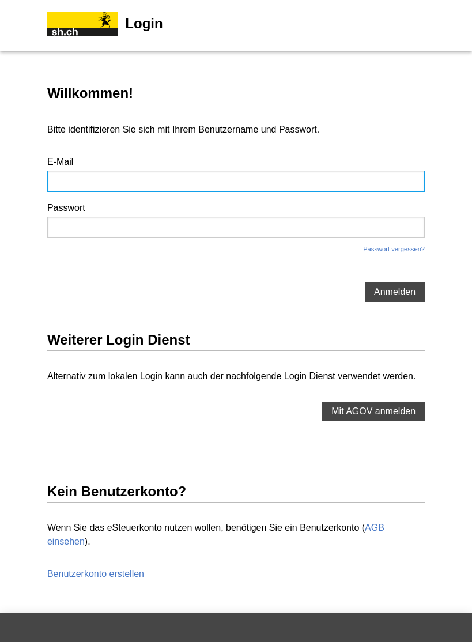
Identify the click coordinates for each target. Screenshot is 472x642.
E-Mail (60, 162)
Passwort (66, 208)
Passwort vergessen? (394, 249)
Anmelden (395, 292)
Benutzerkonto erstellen (95, 574)
